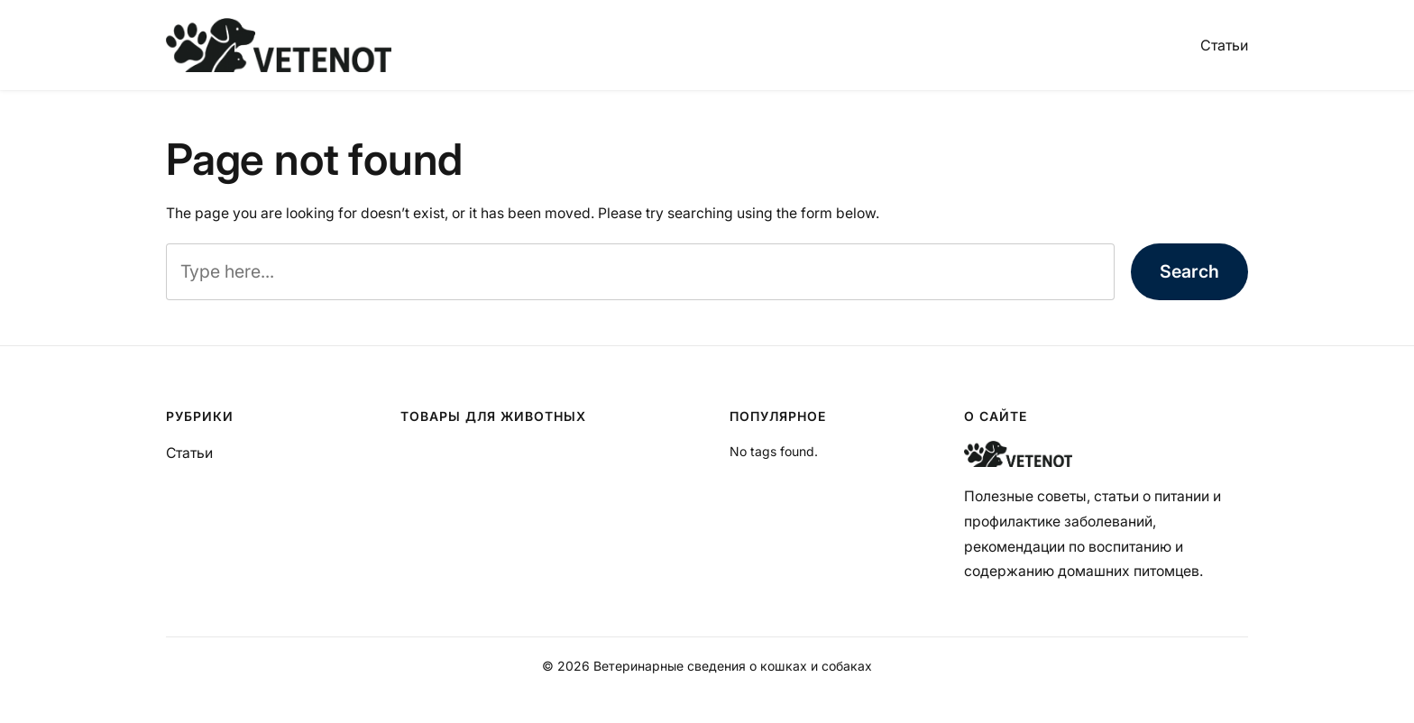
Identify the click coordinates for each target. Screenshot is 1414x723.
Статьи (1224, 45)
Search (1189, 271)
